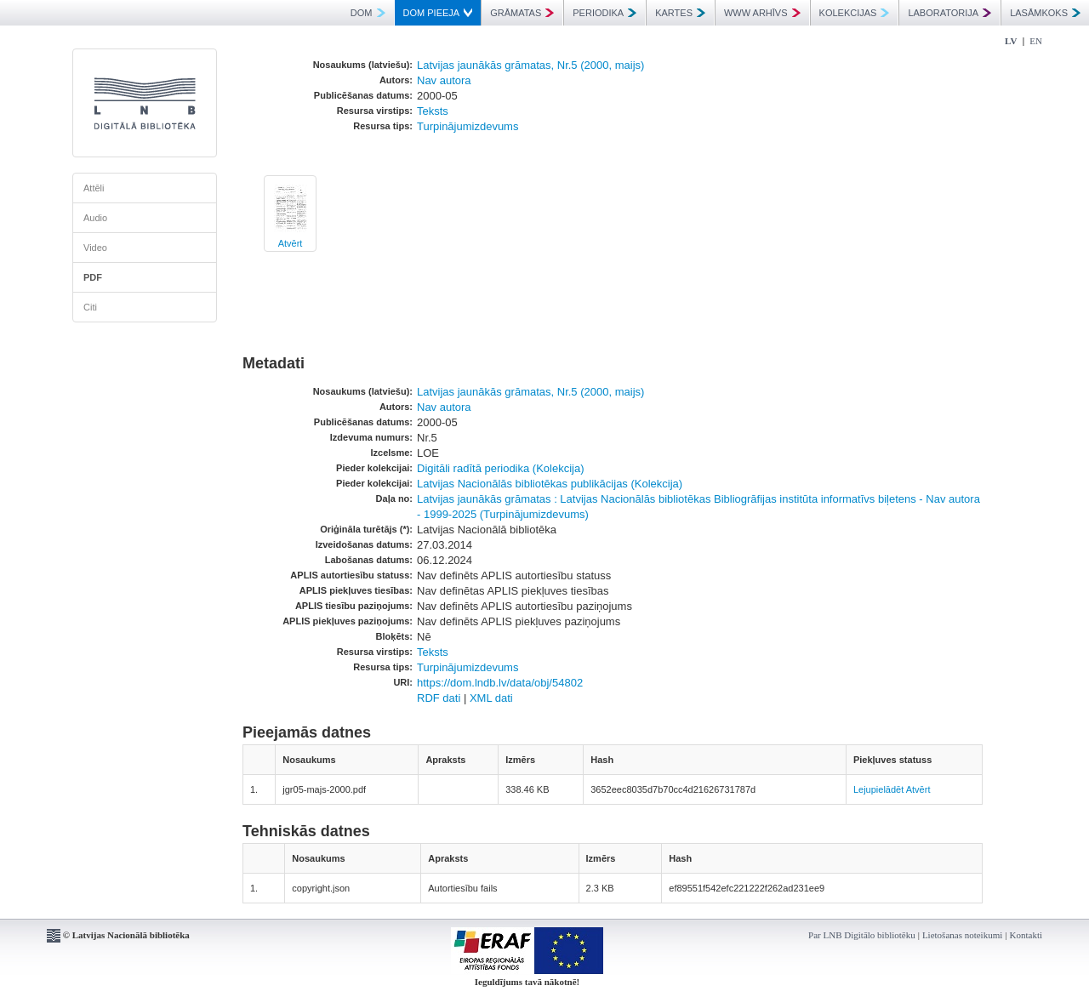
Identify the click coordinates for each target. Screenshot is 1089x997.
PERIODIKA (604, 13)
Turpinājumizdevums (467, 126)
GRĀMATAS (522, 13)
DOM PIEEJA (438, 13)
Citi (90, 307)
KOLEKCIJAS (854, 13)
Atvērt (290, 243)
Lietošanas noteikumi (962, 935)
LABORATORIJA (949, 13)
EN (1035, 41)
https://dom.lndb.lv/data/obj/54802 (500, 682)
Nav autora (444, 80)
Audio (95, 218)
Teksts (432, 111)
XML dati (491, 698)
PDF (92, 277)
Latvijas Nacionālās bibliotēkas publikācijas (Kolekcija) (549, 483)
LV (1011, 41)
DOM (368, 13)
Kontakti (1026, 935)
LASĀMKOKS (1045, 13)
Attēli (93, 188)
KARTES (680, 13)
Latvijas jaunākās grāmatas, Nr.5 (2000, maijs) (530, 65)
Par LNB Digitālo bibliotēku (861, 935)
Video (95, 247)
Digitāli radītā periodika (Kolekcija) (500, 468)
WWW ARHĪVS (762, 13)
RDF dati (438, 698)
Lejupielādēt (878, 789)
